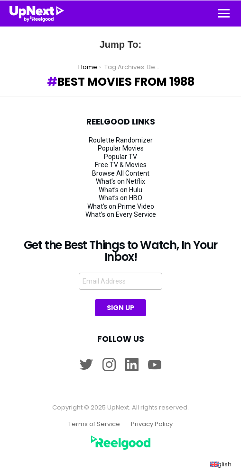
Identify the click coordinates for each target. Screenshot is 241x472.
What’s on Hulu (120, 190)
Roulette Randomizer (121, 140)
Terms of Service (94, 424)
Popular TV (120, 156)
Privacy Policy (152, 424)
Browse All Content (120, 173)
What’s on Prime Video (120, 206)
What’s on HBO (120, 198)
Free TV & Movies (121, 165)
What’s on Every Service (120, 214)
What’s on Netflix (120, 181)
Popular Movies (121, 148)
